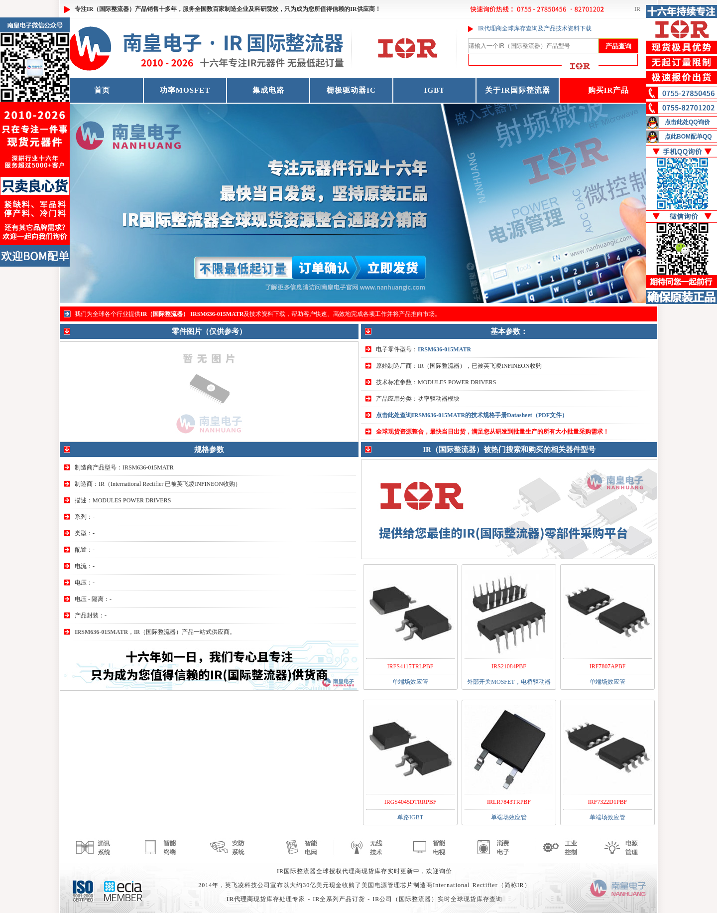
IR (637, 8)
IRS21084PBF (508, 666)
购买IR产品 (608, 90)
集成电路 (268, 90)
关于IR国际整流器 (517, 90)
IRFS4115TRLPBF (410, 666)
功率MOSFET (185, 90)
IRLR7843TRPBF (509, 801)
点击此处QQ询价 (687, 122)
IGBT (434, 90)
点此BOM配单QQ (688, 136)
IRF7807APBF (608, 666)
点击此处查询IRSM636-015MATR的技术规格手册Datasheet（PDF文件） (472, 415)
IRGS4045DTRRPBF (410, 801)
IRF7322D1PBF (607, 801)
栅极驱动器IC (351, 90)
